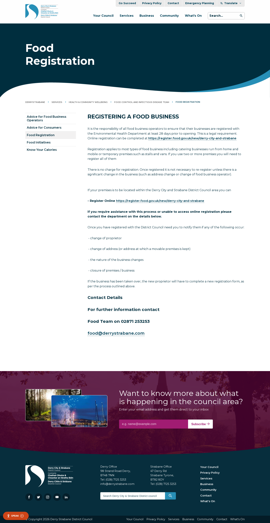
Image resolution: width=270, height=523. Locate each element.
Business (147, 15)
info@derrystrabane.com (117, 484)
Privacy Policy (151, 3)
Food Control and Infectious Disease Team (141, 102)
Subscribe (200, 424)
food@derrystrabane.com (116, 333)
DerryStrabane (35, 102)
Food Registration (41, 135)
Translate (231, 3)
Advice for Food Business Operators (46, 118)
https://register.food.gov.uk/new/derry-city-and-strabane (192, 138)
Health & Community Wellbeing (88, 102)
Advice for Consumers (44, 127)
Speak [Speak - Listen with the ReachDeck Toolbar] (15, 516)
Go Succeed (127, 3)
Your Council (103, 15)
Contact (173, 3)
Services (127, 15)
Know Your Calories (42, 150)
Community (169, 15)
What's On (193, 15)
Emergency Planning (199, 3)
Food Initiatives (39, 142)
